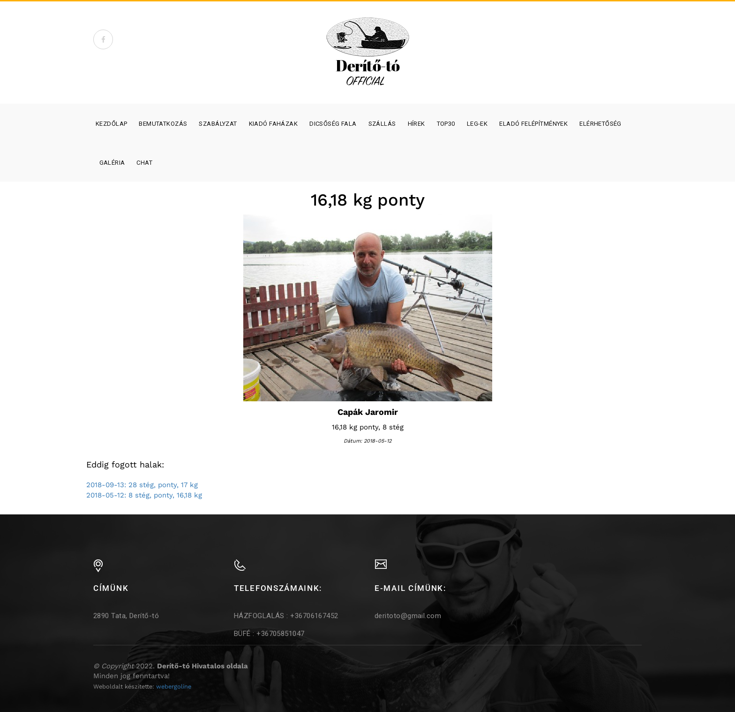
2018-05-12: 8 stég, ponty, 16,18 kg (144, 495)
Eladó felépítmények (533, 123)
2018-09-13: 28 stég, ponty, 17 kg (142, 485)
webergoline (173, 686)
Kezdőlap (111, 123)
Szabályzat (218, 123)
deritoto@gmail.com (408, 616)
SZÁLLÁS (382, 123)
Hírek (416, 123)
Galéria (112, 162)
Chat (144, 162)
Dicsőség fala (332, 123)
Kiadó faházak (273, 123)
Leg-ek (477, 123)
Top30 (446, 123)
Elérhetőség (600, 123)
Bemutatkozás (163, 123)
